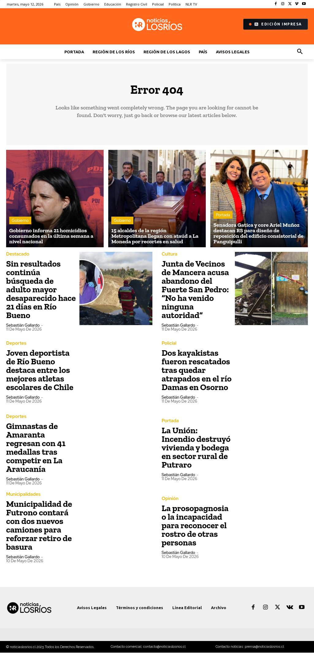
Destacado (17, 258)
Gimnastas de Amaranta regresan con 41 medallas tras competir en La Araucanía (35, 450)
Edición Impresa (275, 24)
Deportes (15, 346)
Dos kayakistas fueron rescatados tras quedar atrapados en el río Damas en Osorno (197, 373)
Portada (223, 218)
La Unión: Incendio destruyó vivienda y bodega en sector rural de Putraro (196, 451)
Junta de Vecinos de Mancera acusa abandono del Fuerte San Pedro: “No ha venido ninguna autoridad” (195, 293)
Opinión (169, 502)
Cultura (169, 258)
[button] (300, 51)
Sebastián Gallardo (23, 328)
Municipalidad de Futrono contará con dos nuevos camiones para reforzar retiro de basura (39, 528)
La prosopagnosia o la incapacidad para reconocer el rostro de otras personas (195, 528)
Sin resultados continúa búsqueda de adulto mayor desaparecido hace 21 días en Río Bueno (41, 293)
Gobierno (20, 224)
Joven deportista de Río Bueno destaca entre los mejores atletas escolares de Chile (39, 373)
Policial (168, 346)
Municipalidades (22, 497)
